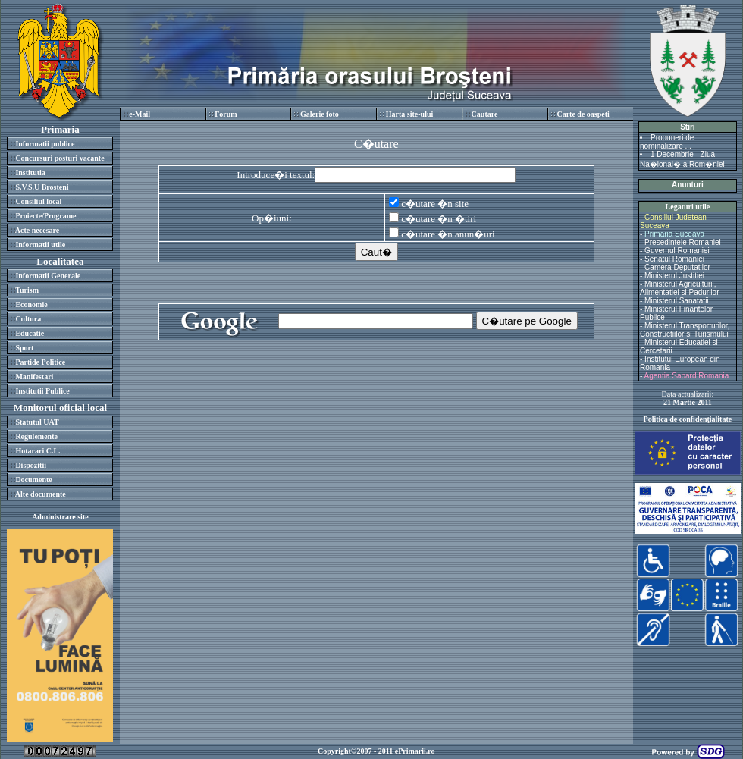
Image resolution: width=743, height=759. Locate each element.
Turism (27, 290)
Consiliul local (38, 201)
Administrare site (60, 517)
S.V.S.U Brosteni (41, 187)
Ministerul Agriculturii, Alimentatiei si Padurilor (679, 288)
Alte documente (40, 494)
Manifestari (34, 376)
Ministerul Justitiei (674, 275)
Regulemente (36, 436)
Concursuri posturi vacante (59, 158)
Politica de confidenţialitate (688, 419)
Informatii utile (40, 244)
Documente (33, 479)
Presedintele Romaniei (682, 242)
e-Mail (139, 114)
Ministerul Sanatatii (676, 300)
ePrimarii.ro (415, 751)
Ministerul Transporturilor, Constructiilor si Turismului (684, 329)
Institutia (30, 172)
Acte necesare (37, 230)
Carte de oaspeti (582, 114)
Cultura (28, 319)
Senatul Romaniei (674, 259)
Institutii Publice (42, 391)
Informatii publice (44, 144)
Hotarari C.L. (37, 451)
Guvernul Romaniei (677, 250)
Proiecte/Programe (45, 216)
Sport (24, 347)
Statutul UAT (36, 422)
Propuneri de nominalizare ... (667, 141)
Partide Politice (40, 362)
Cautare (485, 114)
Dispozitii (30, 465)
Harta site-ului (410, 114)
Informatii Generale (47, 275)
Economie (31, 304)
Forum (226, 114)
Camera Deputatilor (677, 267)
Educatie (29, 333)
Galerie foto (319, 114)
